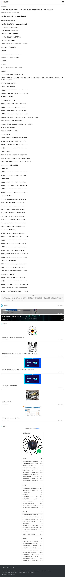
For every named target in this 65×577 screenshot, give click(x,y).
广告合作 (12, 567)
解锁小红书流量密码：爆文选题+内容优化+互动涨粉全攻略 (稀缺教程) (18, 369)
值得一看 (11, 12)
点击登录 (38, 428)
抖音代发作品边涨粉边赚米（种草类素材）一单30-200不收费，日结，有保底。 (20, 353)
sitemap (8, 567)
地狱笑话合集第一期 (6, 401)
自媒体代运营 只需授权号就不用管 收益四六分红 (13, 337)
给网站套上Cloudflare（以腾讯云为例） (11, 418)
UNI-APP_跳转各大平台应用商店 (9, 385)
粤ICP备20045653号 (30, 572)
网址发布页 (3, 567)
